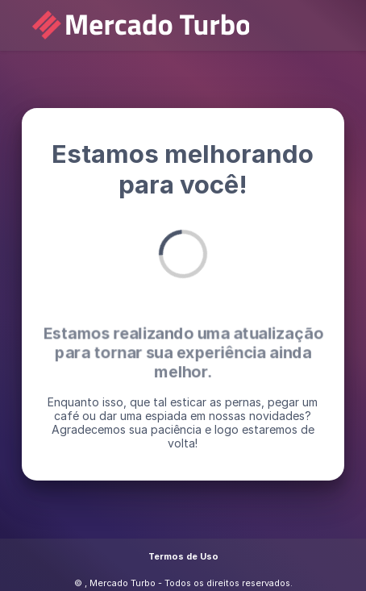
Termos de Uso (183, 556)
